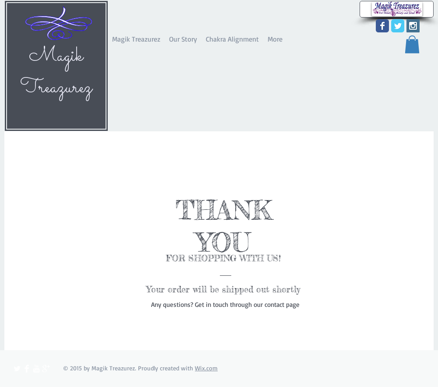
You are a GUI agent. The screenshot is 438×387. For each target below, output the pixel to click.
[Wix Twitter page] (397, 25)
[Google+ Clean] (46, 369)
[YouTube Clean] (36, 369)
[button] (412, 44)
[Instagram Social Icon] (413, 25)
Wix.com (206, 368)
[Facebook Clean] (27, 369)
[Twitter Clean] (17, 369)
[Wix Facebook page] (382, 25)
